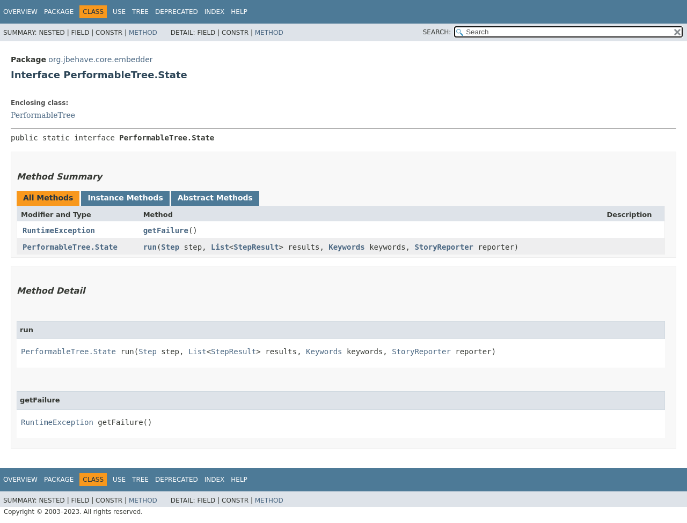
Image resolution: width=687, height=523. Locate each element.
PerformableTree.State (70, 247)
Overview (20, 12)
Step (170, 247)
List (220, 247)
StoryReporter (443, 247)
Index (214, 12)
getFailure (165, 230)
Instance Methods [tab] (125, 197)
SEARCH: (437, 32)
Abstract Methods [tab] (215, 197)
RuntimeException (59, 230)
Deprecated (176, 12)
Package (59, 12)
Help (239, 12)
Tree (140, 12)
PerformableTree (43, 115)
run (150, 247)
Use (119, 12)
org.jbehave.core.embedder (100, 59)
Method (143, 32)
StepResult (256, 247)
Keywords (346, 247)
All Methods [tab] (48, 197)
